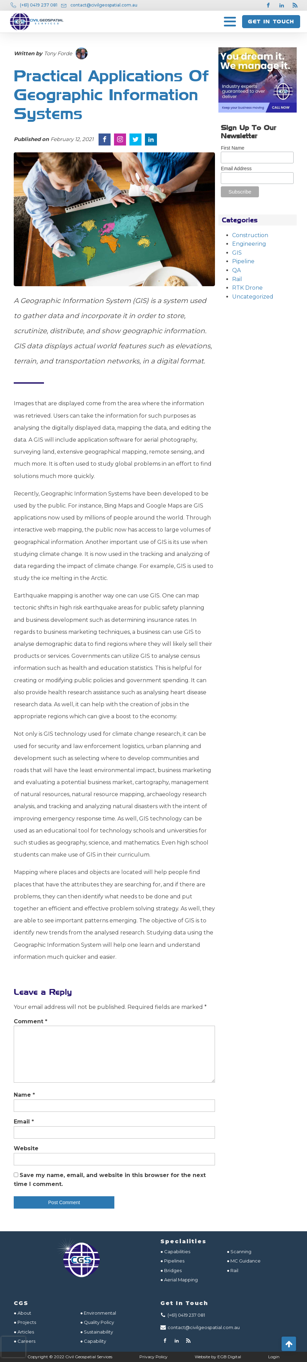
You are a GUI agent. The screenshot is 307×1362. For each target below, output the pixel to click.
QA (236, 270)
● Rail (233, 1270)
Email (24, 1121)
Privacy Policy (153, 1356)
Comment (30, 1021)
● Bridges (171, 1270)
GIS (237, 252)
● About (22, 1313)
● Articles (24, 1332)
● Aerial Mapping (179, 1279)
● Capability (93, 1341)
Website (26, 1148)
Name (24, 1095)
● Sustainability (97, 1332)
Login (274, 1356)
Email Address (236, 168)
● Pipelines (172, 1261)
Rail (237, 279)
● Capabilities (175, 1251)
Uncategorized (252, 296)
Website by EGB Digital (218, 1356)
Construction (250, 235)
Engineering (249, 244)
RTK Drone (247, 287)
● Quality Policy (97, 1322)
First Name (232, 148)
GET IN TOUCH (271, 21)
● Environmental (98, 1313)
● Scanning (239, 1251)
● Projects (25, 1322)
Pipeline (243, 261)
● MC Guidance (244, 1261)
